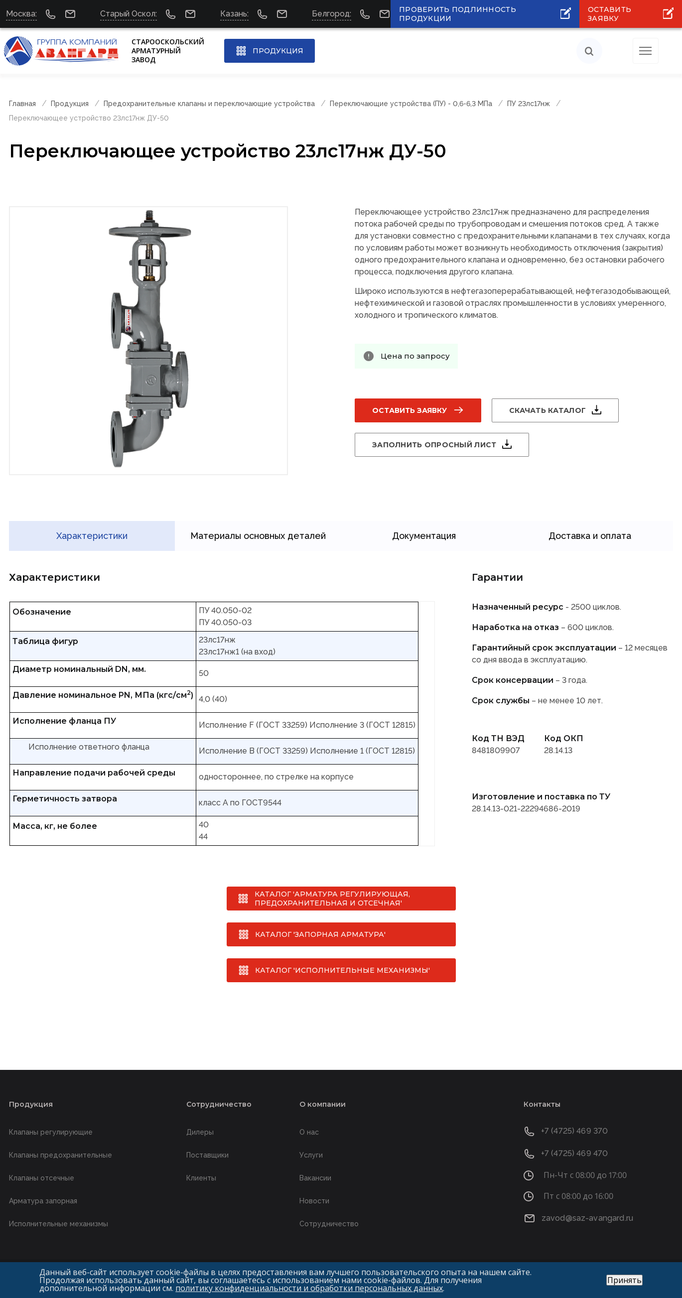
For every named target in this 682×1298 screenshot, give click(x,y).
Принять (624, 1280)
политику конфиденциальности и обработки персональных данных (309, 1288)
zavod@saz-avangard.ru (587, 1217)
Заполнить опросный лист (434, 444)
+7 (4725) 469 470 (574, 1153)
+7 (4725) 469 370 (574, 1130)
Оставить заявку (409, 410)
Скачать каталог (547, 410)
